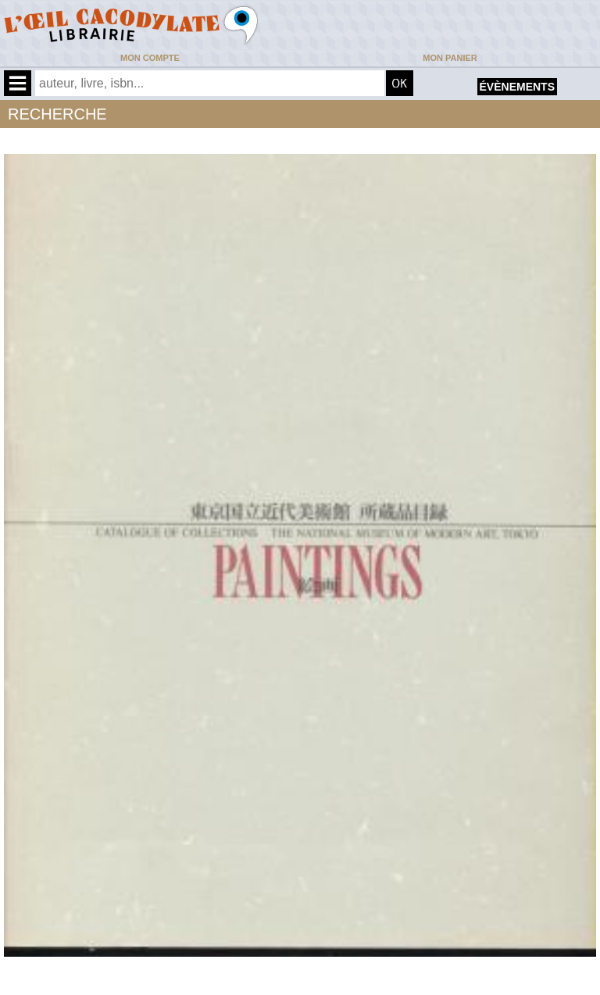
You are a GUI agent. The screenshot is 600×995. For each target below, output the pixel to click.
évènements (517, 86)
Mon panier (450, 57)
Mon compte (150, 57)
